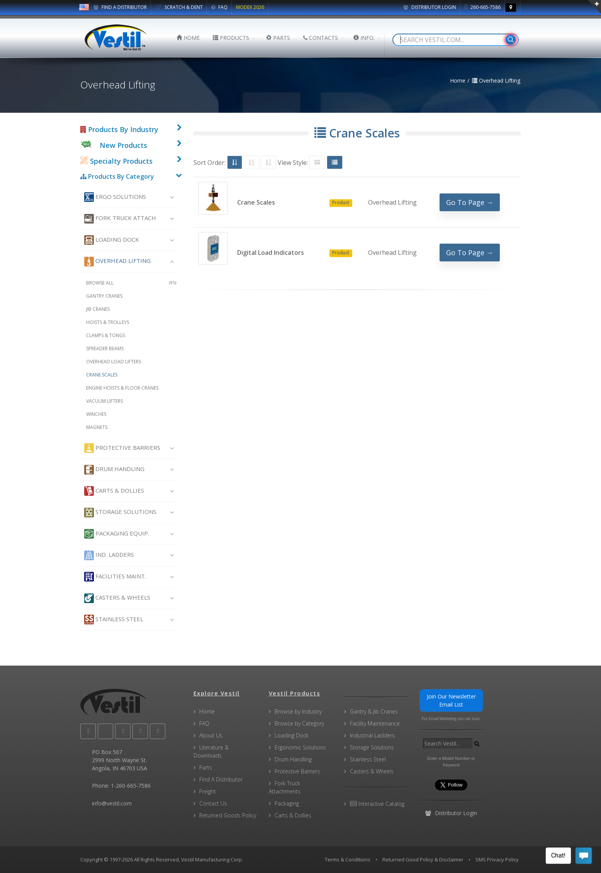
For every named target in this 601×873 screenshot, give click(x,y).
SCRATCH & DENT (179, 7)
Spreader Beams (105, 348)
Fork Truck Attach (120, 219)
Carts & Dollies (114, 491)
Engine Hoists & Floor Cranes (122, 388)
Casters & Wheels (117, 598)
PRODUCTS (231, 37)
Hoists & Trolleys (107, 322)
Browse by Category (299, 723)
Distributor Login (429, 7)
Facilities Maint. (115, 576)
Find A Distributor (221, 779)
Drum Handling (114, 470)
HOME (188, 37)
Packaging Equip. (116, 534)
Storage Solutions (120, 512)
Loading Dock (111, 240)
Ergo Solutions (115, 197)
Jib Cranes (98, 309)
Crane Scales (101, 374)
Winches (96, 414)
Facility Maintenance (375, 723)
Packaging (287, 803)
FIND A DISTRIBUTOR (120, 7)
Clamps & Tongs (105, 335)
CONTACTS (320, 37)
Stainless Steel (113, 619)
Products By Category (117, 176)
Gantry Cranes (104, 296)
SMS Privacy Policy (497, 859)
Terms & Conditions (347, 859)
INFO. (364, 37)
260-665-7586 (483, 7)
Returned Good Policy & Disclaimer (422, 859)
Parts (205, 767)
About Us (210, 735)
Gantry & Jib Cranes (374, 711)
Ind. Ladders (109, 555)
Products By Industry (119, 129)
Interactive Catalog (377, 803)
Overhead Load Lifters (113, 361)
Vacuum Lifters (104, 401)
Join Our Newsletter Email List (451, 700)
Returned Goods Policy (227, 815)
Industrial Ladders (372, 735)
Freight (207, 791)
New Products (123, 145)
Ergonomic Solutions (300, 747)
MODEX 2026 (250, 7)
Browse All (131, 283)
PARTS (278, 37)
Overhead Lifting (117, 261)
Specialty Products (116, 161)
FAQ (219, 7)
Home (207, 711)
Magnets (96, 427)
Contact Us (213, 803)
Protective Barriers (122, 448)
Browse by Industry (298, 711)
